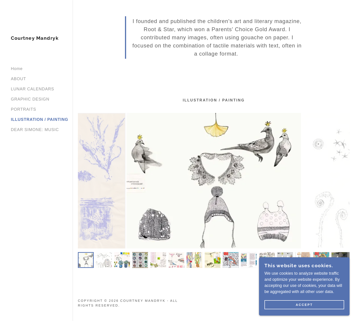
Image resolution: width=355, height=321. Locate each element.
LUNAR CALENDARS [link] (32, 89)
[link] (35, 38)
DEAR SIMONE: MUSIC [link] (35, 129)
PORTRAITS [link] (23, 109)
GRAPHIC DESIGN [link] (30, 99)
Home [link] (17, 68)
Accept (304, 305)
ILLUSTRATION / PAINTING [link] (39, 119)
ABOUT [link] (18, 79)
